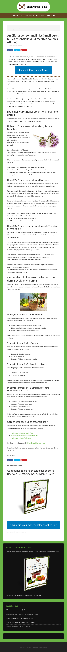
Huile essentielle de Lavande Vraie (22, 433)
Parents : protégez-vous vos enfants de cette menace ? (22, 614)
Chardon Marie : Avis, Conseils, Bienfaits (18, 626)
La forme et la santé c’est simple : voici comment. (20, 622)
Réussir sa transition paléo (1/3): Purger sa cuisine (21, 610)
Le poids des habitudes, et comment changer (19, 618)
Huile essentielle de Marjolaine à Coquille (24, 435)
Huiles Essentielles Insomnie (35, 443)
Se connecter (43, 647)
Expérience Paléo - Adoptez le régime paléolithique (33, 6)
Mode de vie (22, 532)
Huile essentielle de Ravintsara (21, 438)
